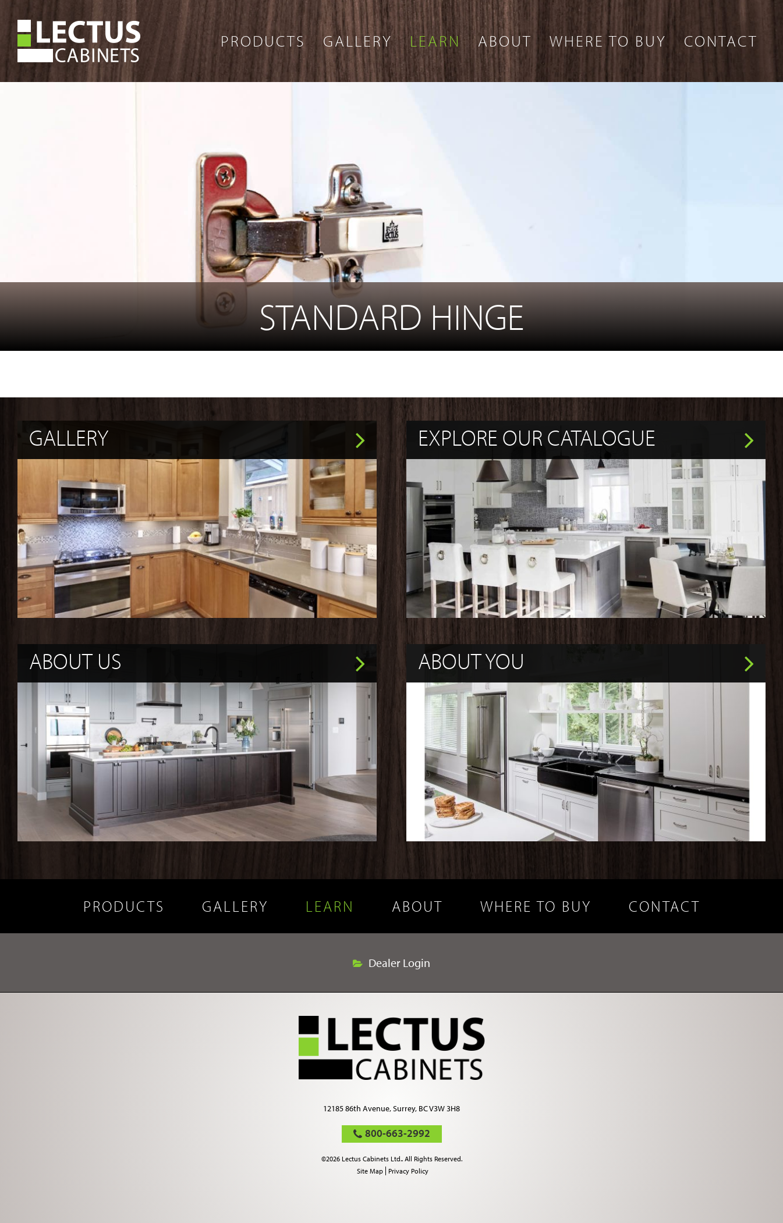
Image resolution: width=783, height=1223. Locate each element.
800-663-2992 (397, 1133)
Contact (721, 41)
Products (263, 41)
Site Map (370, 1171)
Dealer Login (399, 963)
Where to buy (608, 41)
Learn (435, 41)
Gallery (357, 41)
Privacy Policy (408, 1171)
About (505, 41)
